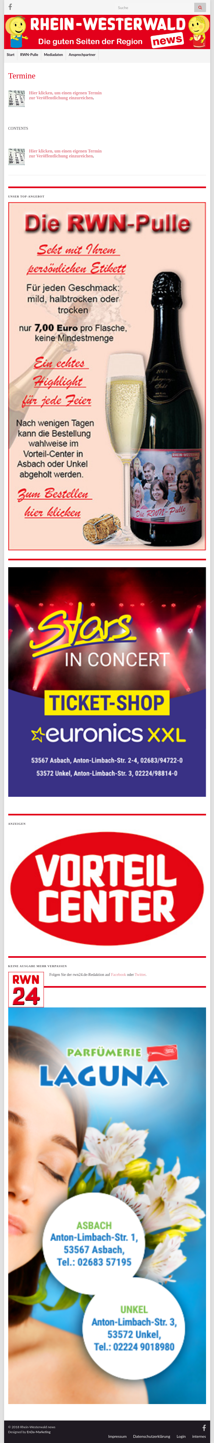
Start (11, 54)
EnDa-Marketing (39, 1432)
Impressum (117, 1436)
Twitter (140, 975)
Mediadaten (53, 54)
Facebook (118, 975)
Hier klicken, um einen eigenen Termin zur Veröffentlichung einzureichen (65, 95)
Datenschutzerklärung (151, 1436)
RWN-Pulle (29, 54)
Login (181, 1436)
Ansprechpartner (82, 54)
